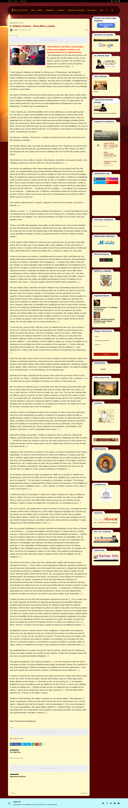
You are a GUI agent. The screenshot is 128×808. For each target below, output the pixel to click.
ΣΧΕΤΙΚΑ (16, 1)
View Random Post (106, 25)
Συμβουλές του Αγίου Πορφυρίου (110, 162)
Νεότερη (13, 793)
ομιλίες (21, 738)
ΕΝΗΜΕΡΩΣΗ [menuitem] (50, 10)
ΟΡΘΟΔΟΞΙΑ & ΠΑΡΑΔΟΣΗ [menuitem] (76, 10)
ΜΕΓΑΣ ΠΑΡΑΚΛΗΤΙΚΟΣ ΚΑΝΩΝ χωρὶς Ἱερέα (110, 154)
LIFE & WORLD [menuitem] (91, 10)
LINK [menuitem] (101, 10)
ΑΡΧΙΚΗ (10, 1)
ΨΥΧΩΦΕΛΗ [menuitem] (60, 10)
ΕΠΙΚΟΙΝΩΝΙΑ (23, 1)
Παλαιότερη (84, 793)
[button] (106, 10)
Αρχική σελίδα (13, 22)
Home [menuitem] (33, 10)
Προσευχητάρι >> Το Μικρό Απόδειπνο (103, 135)
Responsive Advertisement (48, 40)
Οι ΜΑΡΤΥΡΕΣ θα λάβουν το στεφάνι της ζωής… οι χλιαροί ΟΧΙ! (111, 144)
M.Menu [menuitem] (39, 10)
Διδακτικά (21, 22)
